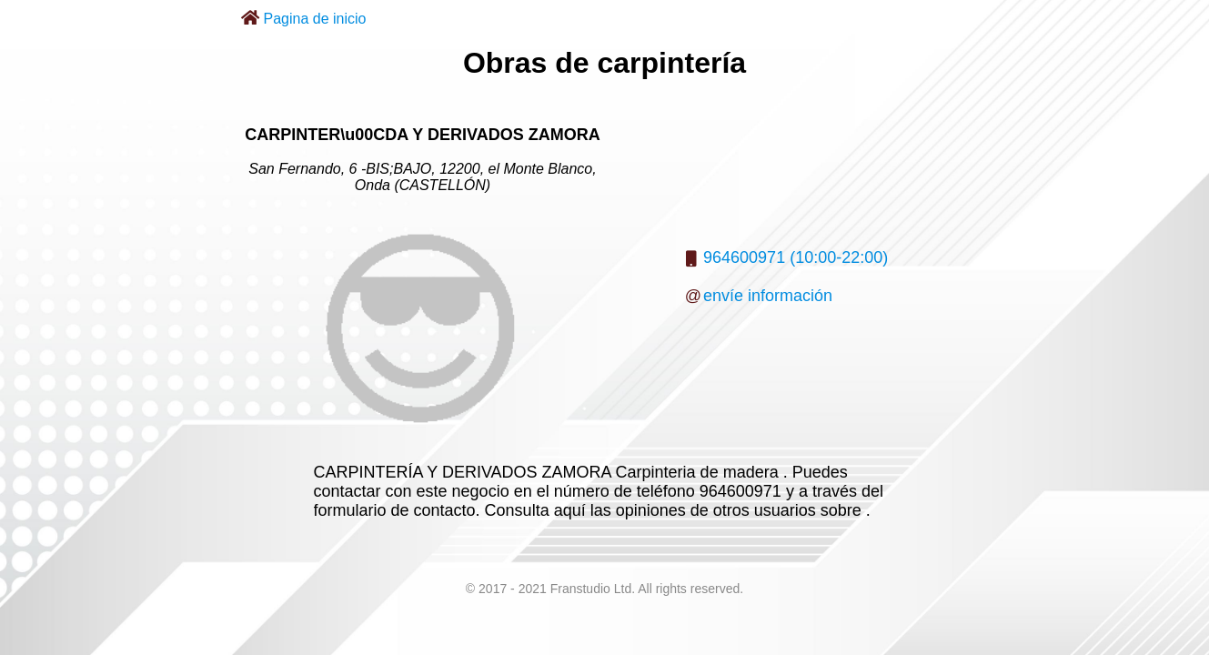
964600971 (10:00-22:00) (795, 257)
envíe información (767, 296)
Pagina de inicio (315, 18)
